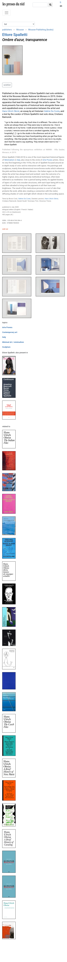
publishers (7, 29)
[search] (40, 5)
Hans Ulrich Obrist (10, 111)
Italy (18, 160)
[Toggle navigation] (6, 13)
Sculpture (6, 347)
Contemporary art (9, 332)
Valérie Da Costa (52, 111)
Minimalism (9, 160)
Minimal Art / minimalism (13, 342)
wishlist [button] (7, 85)
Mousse (20, 29)
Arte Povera (47, 160)
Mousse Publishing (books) (41, 29)
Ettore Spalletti (14, 34)
